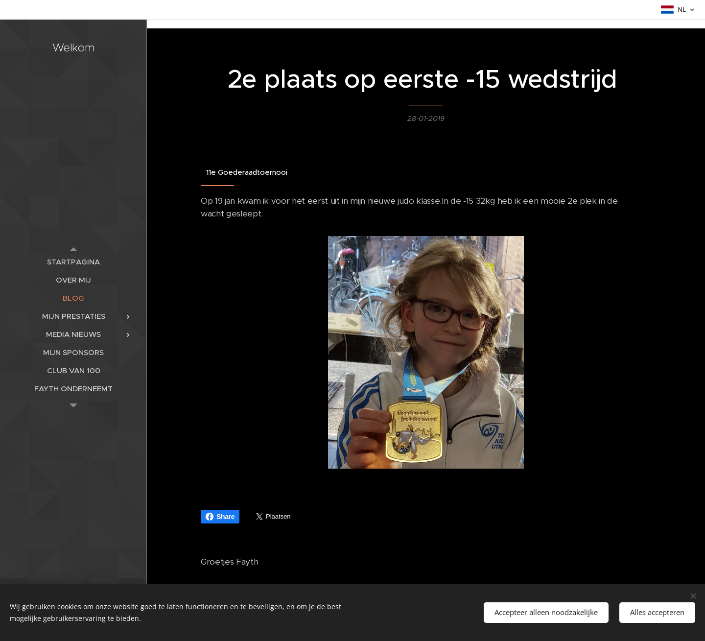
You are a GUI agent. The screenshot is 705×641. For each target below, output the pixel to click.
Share (220, 517)
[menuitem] (73, 261)
